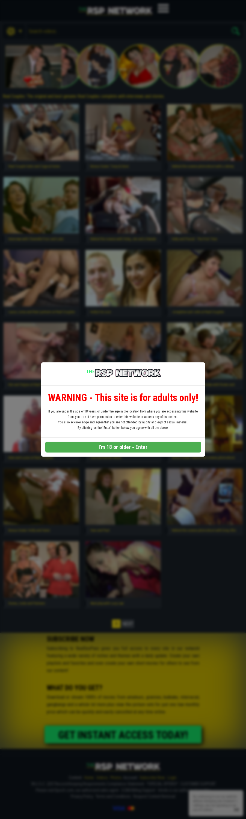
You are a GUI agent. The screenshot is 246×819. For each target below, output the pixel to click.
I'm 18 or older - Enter (123, 447)
